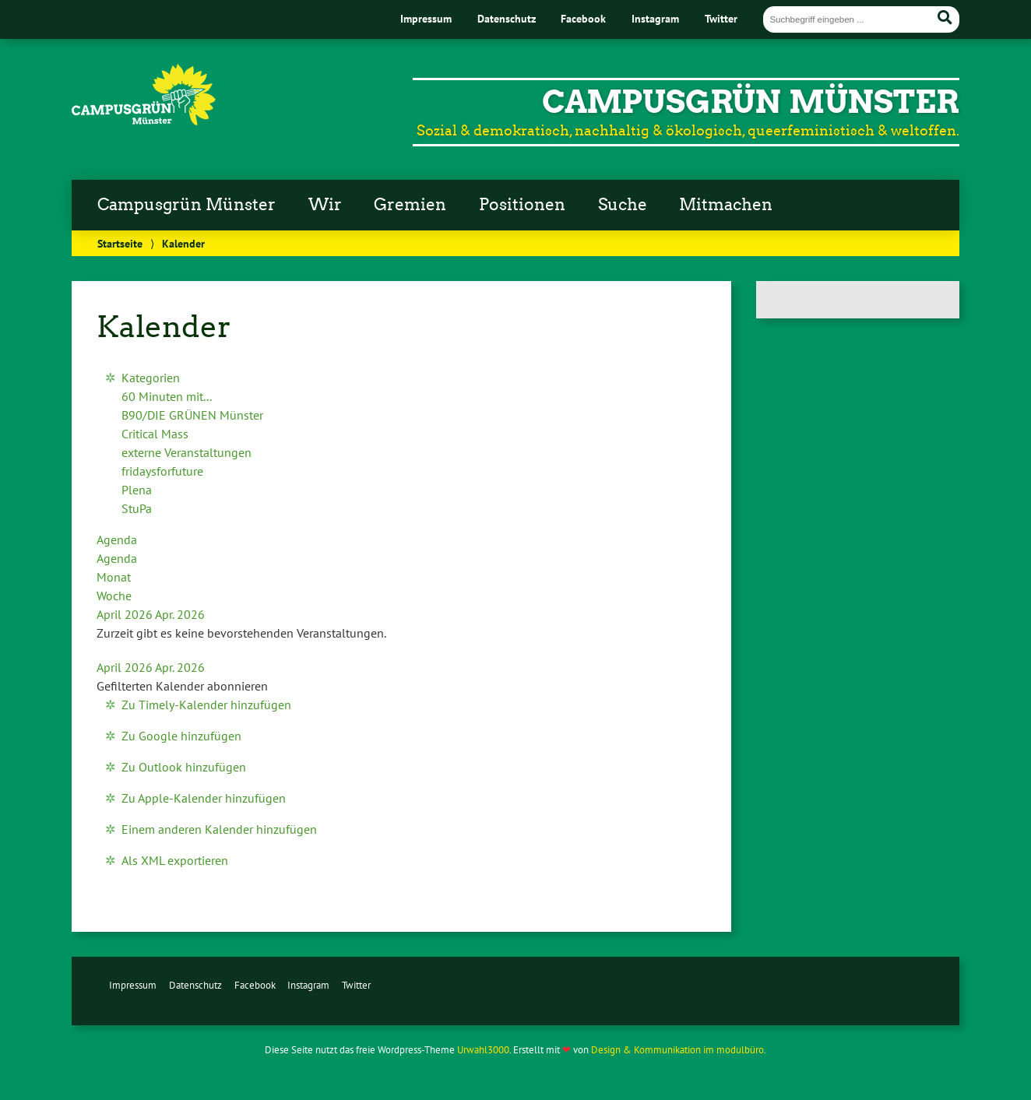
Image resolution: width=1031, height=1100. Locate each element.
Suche (622, 205)
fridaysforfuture (162, 471)
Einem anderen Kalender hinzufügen (219, 829)
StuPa (136, 508)
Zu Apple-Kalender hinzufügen (203, 798)
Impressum (426, 18)
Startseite (120, 243)
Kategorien (150, 377)
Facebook (583, 18)
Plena (136, 489)
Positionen (522, 205)
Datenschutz (506, 18)
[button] (182, 686)
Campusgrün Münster (186, 205)
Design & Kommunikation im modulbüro (677, 1049)
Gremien (410, 205)
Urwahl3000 (483, 1049)
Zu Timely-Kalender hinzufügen (206, 704)
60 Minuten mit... (166, 396)
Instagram (655, 18)
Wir (325, 205)
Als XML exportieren (174, 860)
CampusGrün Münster (750, 102)
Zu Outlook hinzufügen (183, 767)
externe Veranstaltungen (186, 452)
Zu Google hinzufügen (181, 735)
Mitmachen (725, 205)
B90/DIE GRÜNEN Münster (192, 415)
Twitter (721, 18)
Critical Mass (154, 433)
